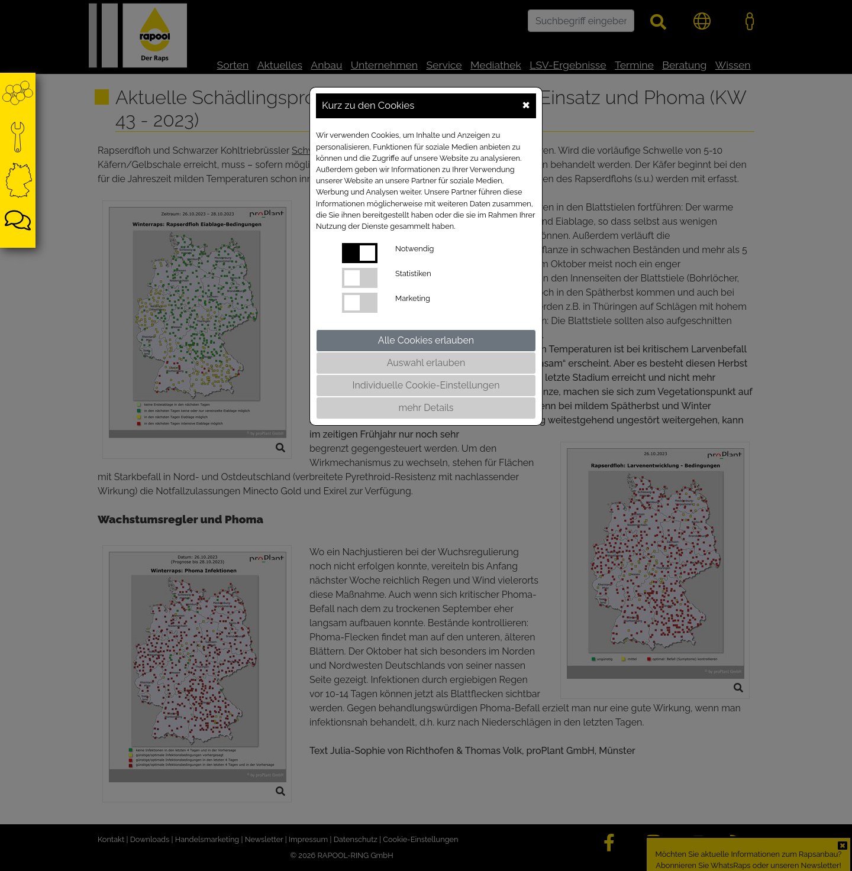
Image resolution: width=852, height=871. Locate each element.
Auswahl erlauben (426, 362)
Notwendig (414, 248)
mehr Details (425, 407)
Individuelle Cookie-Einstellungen (426, 385)
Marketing (412, 298)
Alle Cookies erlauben (426, 340)
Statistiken (413, 273)
